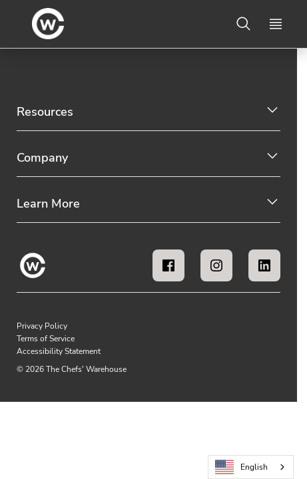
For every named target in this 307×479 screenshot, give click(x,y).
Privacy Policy (42, 326)
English (241, 467)
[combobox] (251, 467)
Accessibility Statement (59, 351)
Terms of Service (46, 338)
